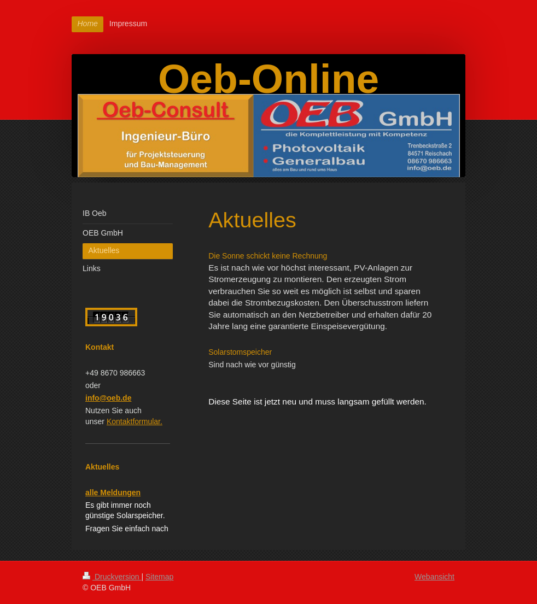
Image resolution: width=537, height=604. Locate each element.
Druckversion (112, 576)
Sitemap (159, 576)
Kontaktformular (134, 421)
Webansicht (434, 576)
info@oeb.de (108, 398)
